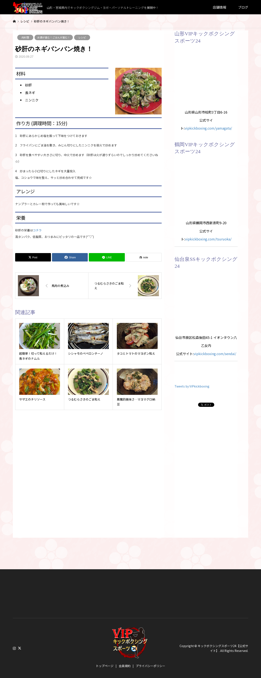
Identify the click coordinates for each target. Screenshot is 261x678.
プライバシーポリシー (150, 666)
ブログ (243, 7)
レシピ (82, 37)
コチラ (37, 230)
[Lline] (107, 257)
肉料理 (25, 37)
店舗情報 (219, 7)
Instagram (14, 648)
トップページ (104, 666)
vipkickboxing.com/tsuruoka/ (208, 238)
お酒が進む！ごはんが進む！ (53, 37)
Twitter (19, 648)
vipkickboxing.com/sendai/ (215, 353)
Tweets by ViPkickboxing (191, 386)
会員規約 (124, 666)
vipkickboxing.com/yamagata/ (208, 128)
